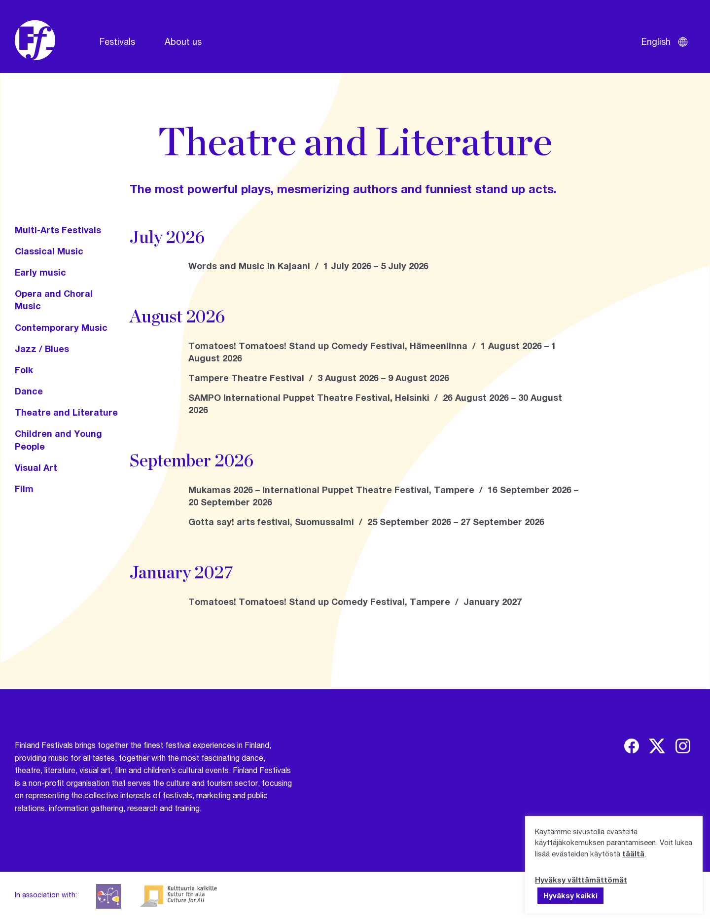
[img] (631, 746)
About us (183, 41)
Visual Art (36, 467)
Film (24, 488)
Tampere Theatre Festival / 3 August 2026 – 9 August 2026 (318, 377)
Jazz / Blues (42, 348)
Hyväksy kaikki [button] (570, 895)
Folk (24, 369)
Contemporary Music (61, 327)
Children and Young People (58, 439)
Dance (29, 391)
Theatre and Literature (66, 412)
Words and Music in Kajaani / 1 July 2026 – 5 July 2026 (308, 265)
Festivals (117, 41)
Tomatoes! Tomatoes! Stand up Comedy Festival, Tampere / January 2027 (355, 601)
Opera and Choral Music (54, 299)
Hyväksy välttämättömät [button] (581, 879)
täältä (633, 853)
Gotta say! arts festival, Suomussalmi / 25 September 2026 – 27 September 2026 (366, 521)
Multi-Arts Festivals (58, 229)
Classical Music (49, 251)
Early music (40, 272)
